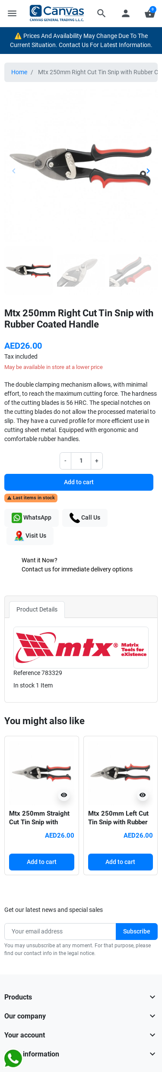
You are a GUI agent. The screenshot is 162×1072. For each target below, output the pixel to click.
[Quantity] (81, 460)
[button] (101, 13)
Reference (26, 672)
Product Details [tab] (36, 609)
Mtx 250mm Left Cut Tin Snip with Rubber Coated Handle (118, 822)
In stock (24, 685)
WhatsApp (31, 518)
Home (19, 72)
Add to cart (79, 482)
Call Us (85, 518)
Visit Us (30, 536)
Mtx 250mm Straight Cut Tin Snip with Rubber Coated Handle (41, 822)
